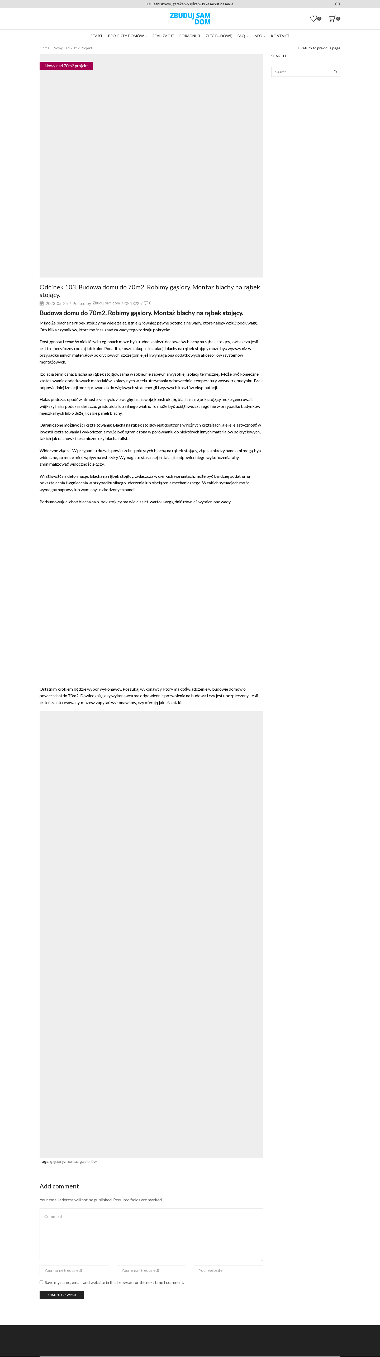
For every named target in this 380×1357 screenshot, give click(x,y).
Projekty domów (127, 36)
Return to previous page (320, 48)
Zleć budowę (219, 36)
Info (259, 36)
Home (45, 48)
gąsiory (57, 1160)
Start (97, 36)
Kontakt (280, 36)
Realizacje (163, 36)
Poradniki (189, 36)
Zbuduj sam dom (108, 302)
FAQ (243, 36)
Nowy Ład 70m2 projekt (73, 48)
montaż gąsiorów (81, 1160)
